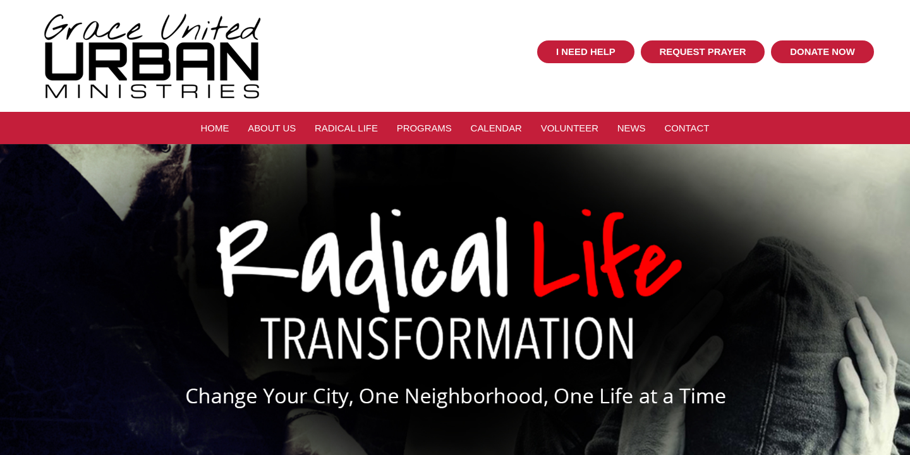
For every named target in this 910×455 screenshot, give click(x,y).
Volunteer (569, 128)
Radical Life (346, 128)
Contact (686, 128)
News (631, 128)
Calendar (496, 128)
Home (215, 128)
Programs (424, 128)
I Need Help (586, 51)
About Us (272, 128)
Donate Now (822, 51)
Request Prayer (702, 51)
